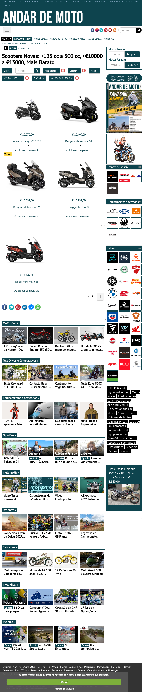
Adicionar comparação (26, 150)
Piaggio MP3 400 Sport (26, 281)
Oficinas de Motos (119, 417)
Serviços (125, 451)
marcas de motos (58, 38)
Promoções (89, 667)
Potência (39, 78)
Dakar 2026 (29, 667)
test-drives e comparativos (15, 43)
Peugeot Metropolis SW (26, 207)
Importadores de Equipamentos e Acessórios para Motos (121, 434)
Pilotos (112, 451)
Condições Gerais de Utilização (102, 670)
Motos (63, 667)
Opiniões (9, 435)
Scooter (74, 70)
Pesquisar (132, 54)
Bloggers (131, 447)
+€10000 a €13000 (61, 78)
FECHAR (64, 682)
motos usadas (41, 38)
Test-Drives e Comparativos (21, 360)
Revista (127, 667)
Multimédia (11, 472)
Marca (94, 70)
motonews (109, 38)
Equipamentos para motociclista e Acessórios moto (121, 400)
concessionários (77, 38)
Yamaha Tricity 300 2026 (27, 141)
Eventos (9, 622)
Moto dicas (11, 584)
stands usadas (95, 38)
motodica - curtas (39, 43)
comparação (24, 48)
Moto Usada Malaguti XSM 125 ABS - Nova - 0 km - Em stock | (124, 486)
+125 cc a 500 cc (13, 78)
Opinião (41, 667)
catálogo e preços (22, 38)
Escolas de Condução (121, 442)
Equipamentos (75, 667)
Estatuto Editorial (40, 670)
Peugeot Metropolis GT (78, 141)
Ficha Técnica (22, 670)
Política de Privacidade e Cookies (68, 670)
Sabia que (10, 547)
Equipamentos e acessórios (21, 398)
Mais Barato (51, 70)
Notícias (17, 667)
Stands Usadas (127, 413)
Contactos (8, 670)
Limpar (7, 70)
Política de (64, 689)
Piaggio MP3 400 (79, 207)
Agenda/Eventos (118, 392)
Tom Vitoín (52, 667)
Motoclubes (115, 447)
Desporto (9, 510)
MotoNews (11, 323)
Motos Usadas (117, 388)
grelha (12, 48)
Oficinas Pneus (117, 421)
